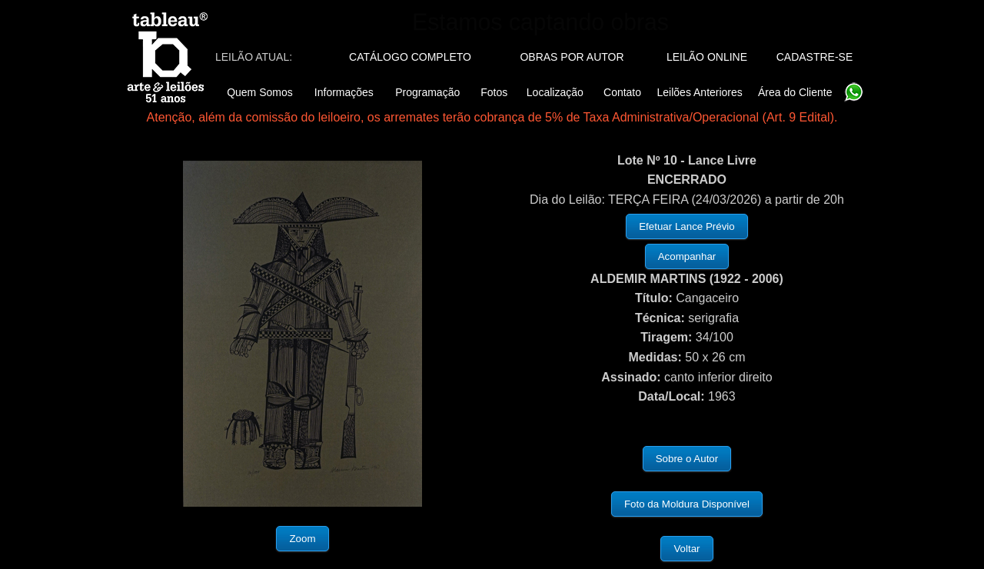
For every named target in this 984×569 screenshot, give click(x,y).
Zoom (302, 538)
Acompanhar (687, 256)
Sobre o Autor (687, 458)
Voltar (686, 548)
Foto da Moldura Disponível (687, 504)
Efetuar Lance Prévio (686, 226)
